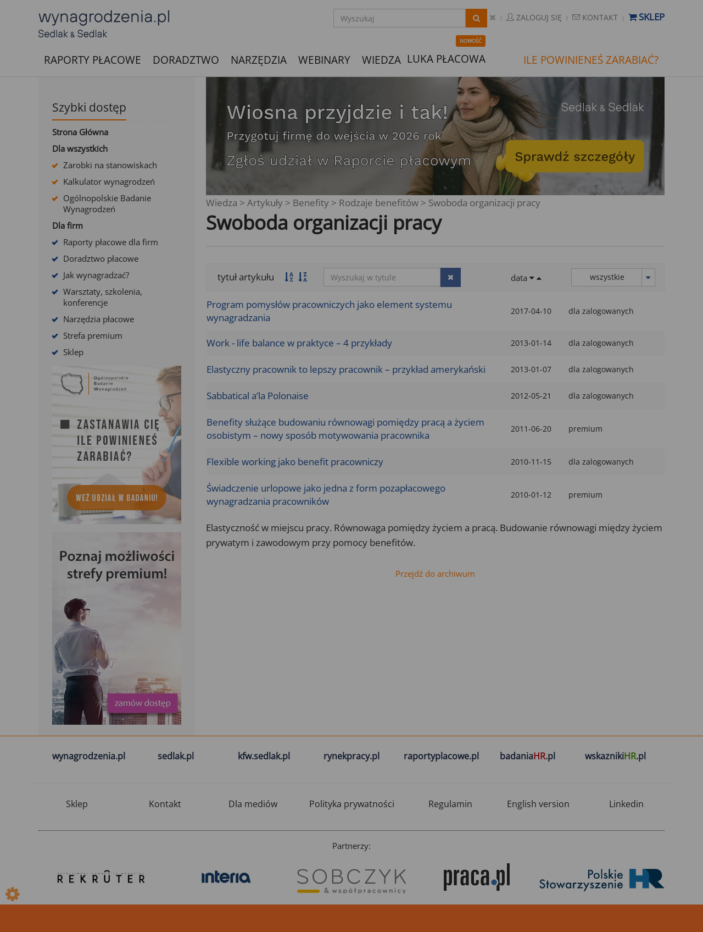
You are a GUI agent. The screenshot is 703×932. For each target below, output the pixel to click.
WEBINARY (324, 59)
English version (538, 804)
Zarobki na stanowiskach (110, 164)
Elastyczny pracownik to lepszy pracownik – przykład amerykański (346, 369)
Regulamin (450, 804)
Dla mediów (252, 804)
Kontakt (595, 17)
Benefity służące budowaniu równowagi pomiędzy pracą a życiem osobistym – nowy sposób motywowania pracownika (345, 429)
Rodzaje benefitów (379, 202)
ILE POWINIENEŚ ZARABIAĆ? (591, 60)
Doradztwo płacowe (100, 258)
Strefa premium (92, 335)
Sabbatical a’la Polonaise (258, 395)
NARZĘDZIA (259, 59)
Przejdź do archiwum (435, 573)
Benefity (311, 202)
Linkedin (626, 804)
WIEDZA (381, 60)
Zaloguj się (534, 17)
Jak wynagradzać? (96, 274)
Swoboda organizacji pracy (484, 202)
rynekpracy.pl (351, 756)
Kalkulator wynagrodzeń (109, 181)
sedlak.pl (176, 756)
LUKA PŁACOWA (446, 59)
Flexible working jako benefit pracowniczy (295, 461)
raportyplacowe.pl (441, 756)
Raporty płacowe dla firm (110, 241)
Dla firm (67, 225)
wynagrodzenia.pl (88, 756)
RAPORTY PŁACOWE (92, 59)
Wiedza (221, 202)
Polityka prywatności (351, 804)
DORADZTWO (186, 60)
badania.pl (527, 756)
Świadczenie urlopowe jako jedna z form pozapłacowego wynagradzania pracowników (326, 495)
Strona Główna (80, 131)
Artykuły (265, 202)
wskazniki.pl (615, 756)
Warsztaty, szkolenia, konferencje (102, 297)
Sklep (646, 16)
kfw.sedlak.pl (264, 756)
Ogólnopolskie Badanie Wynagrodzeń (107, 203)
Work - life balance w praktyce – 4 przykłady (299, 343)
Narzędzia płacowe (98, 318)
